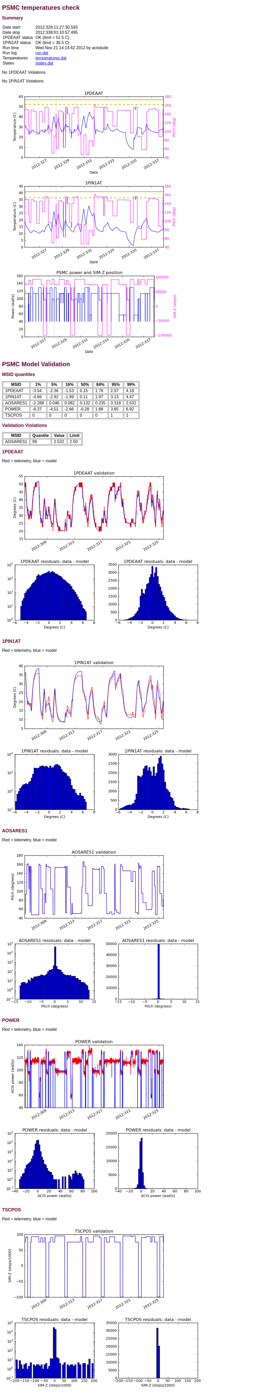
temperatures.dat (51, 58)
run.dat (42, 53)
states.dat (44, 63)
